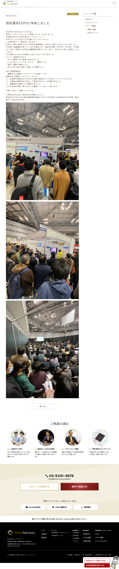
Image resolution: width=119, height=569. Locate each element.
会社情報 (75, 536)
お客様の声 (86, 539)
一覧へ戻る (42, 401)
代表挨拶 (76, 538)
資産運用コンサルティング (60, 538)
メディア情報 (90, 21)
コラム (97, 539)
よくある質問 (87, 543)
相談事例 (86, 536)
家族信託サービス (57, 541)
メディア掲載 (99, 543)
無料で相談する (79, 492)
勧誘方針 (77, 560)
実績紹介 (44, 543)
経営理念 (76, 541)
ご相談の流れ (87, 547)
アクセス (75, 547)
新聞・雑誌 (92, 25)
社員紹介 (44, 539)
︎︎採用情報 (69, 560)
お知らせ (72, 9)
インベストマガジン (101, 547)
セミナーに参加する (39, 492)
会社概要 (76, 544)
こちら (65, 525)
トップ (43, 536)
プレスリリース (91, 18)
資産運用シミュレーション (103, 536)
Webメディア (93, 28)
